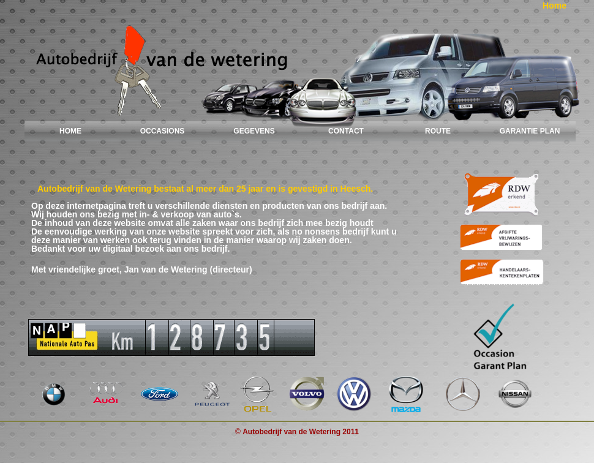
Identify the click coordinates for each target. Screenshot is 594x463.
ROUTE (438, 131)
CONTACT (346, 131)
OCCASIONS (162, 131)
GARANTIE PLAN (530, 131)
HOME (70, 131)
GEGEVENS (253, 131)
